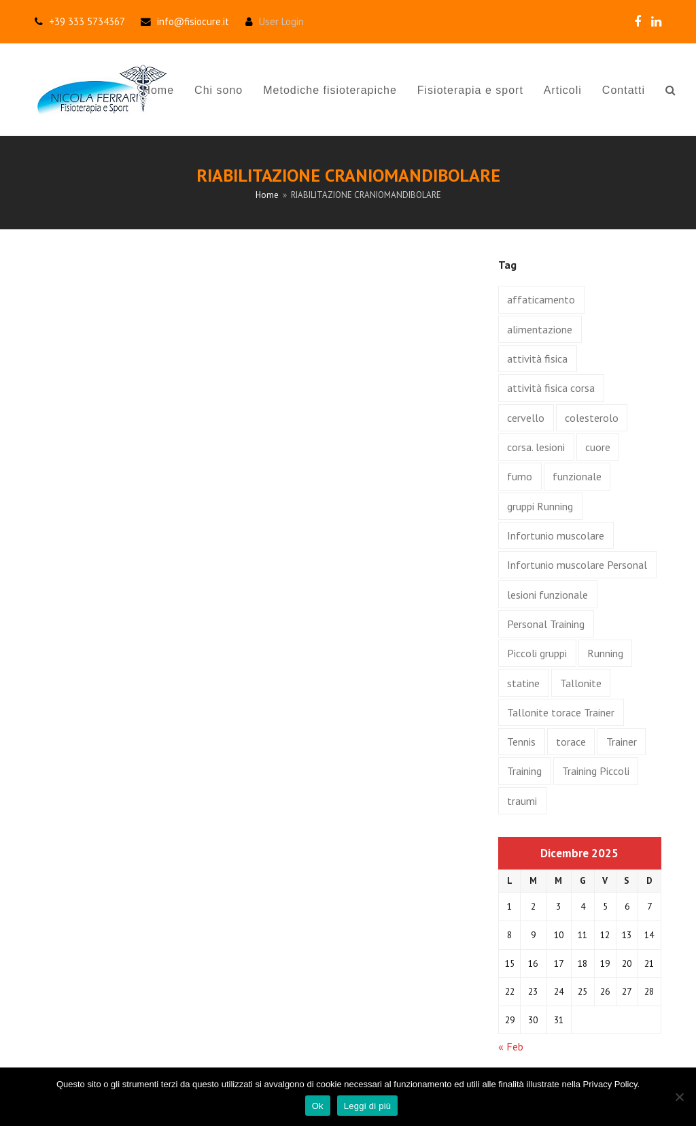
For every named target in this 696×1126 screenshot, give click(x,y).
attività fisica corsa (551, 388)
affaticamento (541, 299)
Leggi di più (368, 1106)
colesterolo (592, 418)
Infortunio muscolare (555, 535)
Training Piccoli (595, 771)
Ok (318, 1106)
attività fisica (537, 358)
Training (524, 771)
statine (523, 683)
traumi (522, 801)
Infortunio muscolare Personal (577, 565)
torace (571, 741)
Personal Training (546, 624)
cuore (597, 447)
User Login (281, 21)
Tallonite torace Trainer (560, 712)
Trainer (621, 741)
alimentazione (539, 329)
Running (605, 653)
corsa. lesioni (536, 447)
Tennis (521, 741)
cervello (525, 418)
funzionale (577, 476)
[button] (670, 90)
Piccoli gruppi (537, 653)
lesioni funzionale (547, 594)
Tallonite (581, 683)
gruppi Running (540, 506)
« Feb (510, 1046)
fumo (519, 476)
